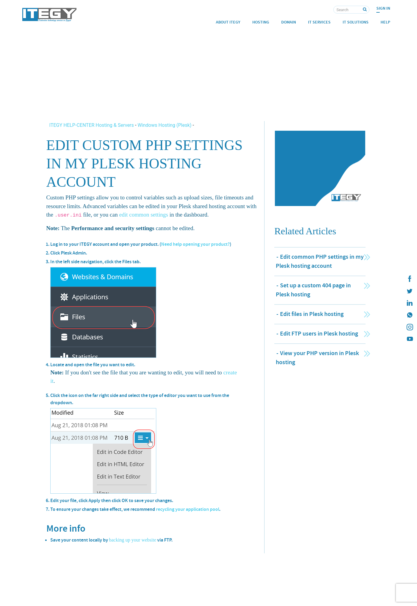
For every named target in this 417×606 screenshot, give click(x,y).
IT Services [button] (319, 22)
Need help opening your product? (195, 244)
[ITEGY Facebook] (409, 278)
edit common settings (143, 214)
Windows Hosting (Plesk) (164, 125)
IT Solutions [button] (356, 22)
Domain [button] (288, 22)
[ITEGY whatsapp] (409, 315)
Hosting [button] (260, 22)
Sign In (383, 8)
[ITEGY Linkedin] (409, 303)
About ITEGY (228, 22)
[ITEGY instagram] (409, 327)
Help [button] (385, 22)
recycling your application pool (187, 509)
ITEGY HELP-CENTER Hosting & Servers (92, 125)
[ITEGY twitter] (409, 290)
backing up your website (132, 539)
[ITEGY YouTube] (409, 339)
